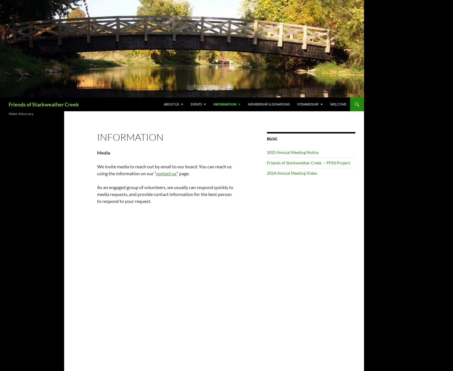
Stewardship (308, 104)
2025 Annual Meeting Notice (293, 152)
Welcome (338, 104)
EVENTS (196, 104)
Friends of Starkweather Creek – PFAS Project (308, 162)
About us (171, 104)
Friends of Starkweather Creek (44, 104)
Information (224, 104)
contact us (166, 173)
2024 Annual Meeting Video (292, 173)
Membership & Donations (269, 104)
